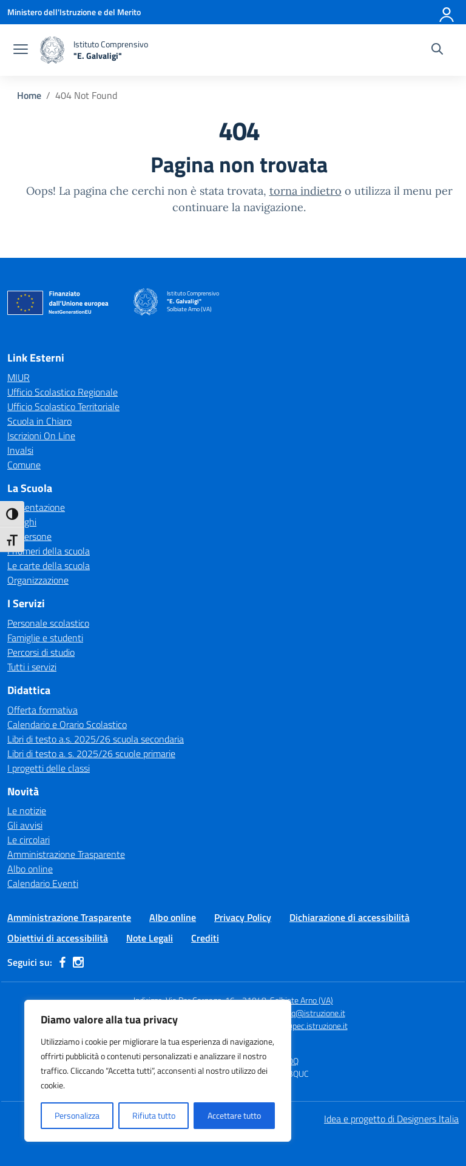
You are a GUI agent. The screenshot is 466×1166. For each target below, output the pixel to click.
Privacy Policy (242, 917)
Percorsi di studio (41, 652)
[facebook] (62, 962)
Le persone (29, 536)
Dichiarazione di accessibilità (349, 917)
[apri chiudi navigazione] (20, 50)
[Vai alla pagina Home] (29, 95)
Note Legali (149, 938)
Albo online (30, 868)
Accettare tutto (234, 1115)
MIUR (18, 377)
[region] (157, 1071)
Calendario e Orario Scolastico (67, 724)
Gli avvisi (24, 825)
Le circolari (28, 839)
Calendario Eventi (42, 883)
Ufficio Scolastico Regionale (62, 392)
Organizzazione (38, 580)
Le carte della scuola (48, 565)
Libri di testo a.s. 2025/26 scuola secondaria (95, 739)
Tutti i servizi (31, 666)
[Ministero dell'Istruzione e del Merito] (74, 11)
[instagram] (78, 962)
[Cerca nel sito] (437, 50)
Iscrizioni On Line (41, 435)
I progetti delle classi (48, 768)
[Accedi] (447, 12)
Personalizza (77, 1115)
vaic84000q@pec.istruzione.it (294, 1025)
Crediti (205, 938)
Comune (24, 464)
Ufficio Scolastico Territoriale (63, 406)
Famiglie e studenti (45, 637)
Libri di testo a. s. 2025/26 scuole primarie (91, 753)
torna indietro (305, 191)
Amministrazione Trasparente (66, 854)
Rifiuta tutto (153, 1115)
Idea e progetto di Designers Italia (391, 1118)
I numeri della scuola (48, 551)
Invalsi (20, 450)
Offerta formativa (42, 710)
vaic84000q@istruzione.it (299, 1012)
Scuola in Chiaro (39, 421)
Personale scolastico (48, 623)
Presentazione (36, 507)
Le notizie (26, 810)
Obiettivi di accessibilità (57, 938)
